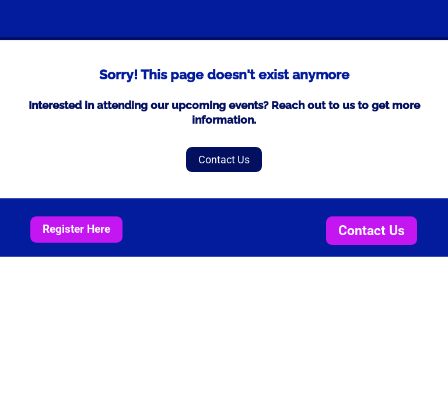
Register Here (76, 229)
